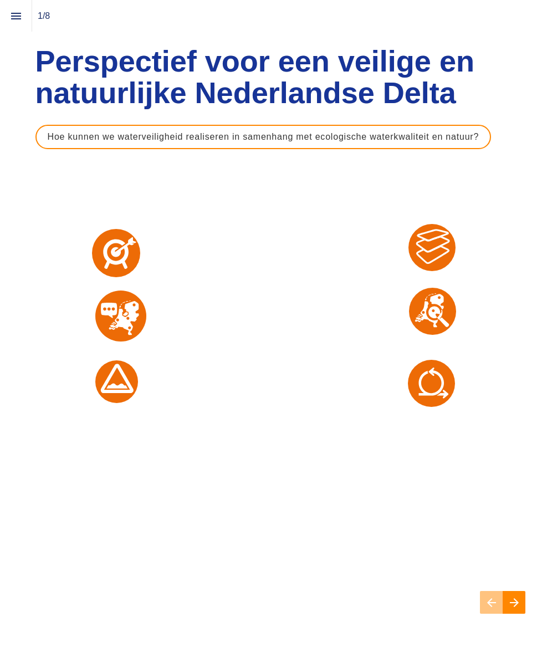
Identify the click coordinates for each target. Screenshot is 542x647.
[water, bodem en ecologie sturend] (432, 247)
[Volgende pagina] (514, 602)
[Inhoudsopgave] (16, 16)
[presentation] (271, 323)
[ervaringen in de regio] (120, 316)
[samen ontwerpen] (431, 383)
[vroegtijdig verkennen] (432, 311)
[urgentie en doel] (116, 253)
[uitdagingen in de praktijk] (116, 381)
